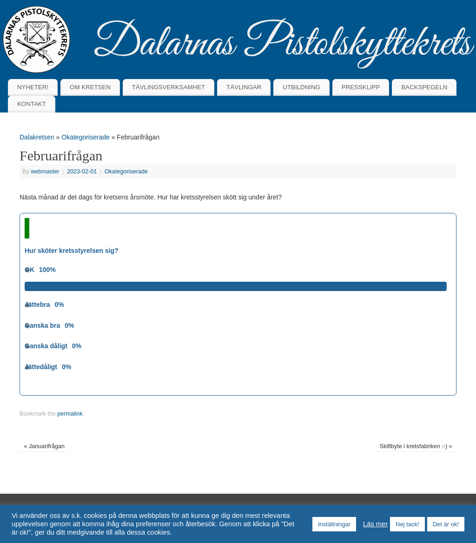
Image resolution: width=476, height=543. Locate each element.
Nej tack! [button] (407, 524)
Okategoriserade (85, 137)
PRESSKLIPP (361, 87)
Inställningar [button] (334, 524)
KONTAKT (31, 103)
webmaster (45, 171)
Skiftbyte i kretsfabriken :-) (416, 446)
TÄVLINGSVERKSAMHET (168, 87)
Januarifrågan (44, 446)
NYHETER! (32, 87)
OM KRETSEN (90, 87)
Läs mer (375, 524)
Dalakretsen (37, 137)
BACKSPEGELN (424, 87)
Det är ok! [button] (446, 524)
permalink (70, 414)
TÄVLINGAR (243, 87)
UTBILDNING (301, 87)
